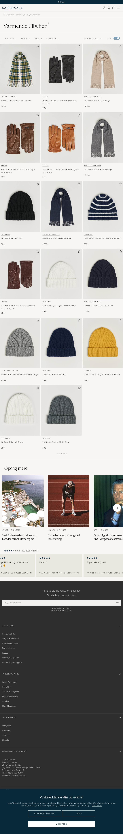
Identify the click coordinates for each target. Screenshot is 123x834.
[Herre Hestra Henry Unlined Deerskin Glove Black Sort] (61, 69)
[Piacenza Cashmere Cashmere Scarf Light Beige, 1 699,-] (103, 76)
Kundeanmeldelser (10, 696)
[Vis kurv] (113, 7)
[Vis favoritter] (108, 7)
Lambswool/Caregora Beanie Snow (59, 306)
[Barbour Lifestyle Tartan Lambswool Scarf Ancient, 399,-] (20, 76)
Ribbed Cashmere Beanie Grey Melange (19, 374)
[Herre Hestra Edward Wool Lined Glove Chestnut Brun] (20, 274)
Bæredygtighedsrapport (12, 662)
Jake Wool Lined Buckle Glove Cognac (60, 169)
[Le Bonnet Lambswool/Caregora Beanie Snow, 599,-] (61, 282)
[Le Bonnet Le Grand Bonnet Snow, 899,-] (20, 417)
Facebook (6, 730)
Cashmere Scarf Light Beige (97, 100)
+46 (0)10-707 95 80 (14, 773)
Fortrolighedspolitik (10, 658)
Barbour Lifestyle (9, 97)
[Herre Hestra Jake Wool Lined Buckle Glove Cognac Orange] (61, 137)
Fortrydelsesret (8, 648)
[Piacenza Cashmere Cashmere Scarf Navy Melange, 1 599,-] (61, 213)
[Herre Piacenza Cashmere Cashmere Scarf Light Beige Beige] (103, 69)
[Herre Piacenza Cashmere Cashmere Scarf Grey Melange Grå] (103, 137)
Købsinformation (9, 682)
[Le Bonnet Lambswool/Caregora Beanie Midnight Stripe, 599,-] (103, 213)
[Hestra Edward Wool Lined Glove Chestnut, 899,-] (20, 282)
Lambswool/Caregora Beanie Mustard (102, 374)
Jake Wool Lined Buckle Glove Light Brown (18, 169)
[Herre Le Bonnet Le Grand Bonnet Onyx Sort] (20, 206)
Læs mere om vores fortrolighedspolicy (61, 609)
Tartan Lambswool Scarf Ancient (16, 100)
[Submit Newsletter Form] (117, 602)
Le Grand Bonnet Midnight (54, 374)
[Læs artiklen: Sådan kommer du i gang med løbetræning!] (68, 508)
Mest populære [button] (92, 38)
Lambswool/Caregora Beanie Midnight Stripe (102, 238)
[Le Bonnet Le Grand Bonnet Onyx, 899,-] (20, 213)
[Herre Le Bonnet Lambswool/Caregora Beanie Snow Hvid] (61, 274)
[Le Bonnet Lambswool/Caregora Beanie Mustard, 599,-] (103, 350)
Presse (5, 653)
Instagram (6, 725)
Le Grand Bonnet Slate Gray (55, 442)
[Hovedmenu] (118, 8)
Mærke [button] (25, 38)
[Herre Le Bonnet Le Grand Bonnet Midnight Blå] (61, 343)
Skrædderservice (9, 706)
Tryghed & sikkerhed (10, 638)
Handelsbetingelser (10, 643)
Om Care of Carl (9, 634)
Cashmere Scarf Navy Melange (56, 238)
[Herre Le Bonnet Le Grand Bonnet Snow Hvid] (20, 410)
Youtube (5, 735)
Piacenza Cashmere (92, 97)
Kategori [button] (11, 38)
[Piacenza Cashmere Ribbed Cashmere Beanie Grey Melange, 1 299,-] (20, 350)
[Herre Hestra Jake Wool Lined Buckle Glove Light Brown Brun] (20, 137)
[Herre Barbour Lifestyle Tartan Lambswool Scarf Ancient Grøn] (20, 69)
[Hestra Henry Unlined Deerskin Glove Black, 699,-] (61, 76)
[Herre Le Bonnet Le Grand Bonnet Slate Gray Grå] (61, 410)
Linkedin (5, 740)
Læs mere (97, 805)
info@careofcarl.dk (17, 775)
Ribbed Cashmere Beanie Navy (98, 306)
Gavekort (6, 701)
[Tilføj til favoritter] (37, 47)
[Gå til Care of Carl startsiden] (12, 8)
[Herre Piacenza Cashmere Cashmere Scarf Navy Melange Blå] (61, 206)
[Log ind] (104, 7)
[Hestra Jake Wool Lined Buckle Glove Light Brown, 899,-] (20, 145)
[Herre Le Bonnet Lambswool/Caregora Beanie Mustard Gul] (103, 343)
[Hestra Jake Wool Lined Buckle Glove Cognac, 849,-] (61, 145)
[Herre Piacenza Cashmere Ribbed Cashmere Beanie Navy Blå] (103, 274)
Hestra (45, 97)
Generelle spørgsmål (10, 691)
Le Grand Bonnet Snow (12, 442)
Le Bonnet (5, 234)
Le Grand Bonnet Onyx (11, 238)
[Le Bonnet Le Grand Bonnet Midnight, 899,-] (61, 350)
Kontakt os (6, 687)
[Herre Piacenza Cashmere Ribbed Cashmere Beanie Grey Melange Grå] (20, 343)
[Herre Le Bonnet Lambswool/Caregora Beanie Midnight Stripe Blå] (103, 206)
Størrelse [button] (52, 38)
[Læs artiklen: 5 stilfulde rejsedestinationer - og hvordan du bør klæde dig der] (23, 508)
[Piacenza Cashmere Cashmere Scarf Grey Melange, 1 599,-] (103, 145)
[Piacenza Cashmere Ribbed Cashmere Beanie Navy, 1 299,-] (103, 282)
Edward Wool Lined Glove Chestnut (18, 306)
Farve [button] (38, 38)
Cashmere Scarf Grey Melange (98, 169)
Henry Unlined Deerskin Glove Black (59, 100)
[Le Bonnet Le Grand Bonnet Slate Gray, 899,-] (61, 417)
